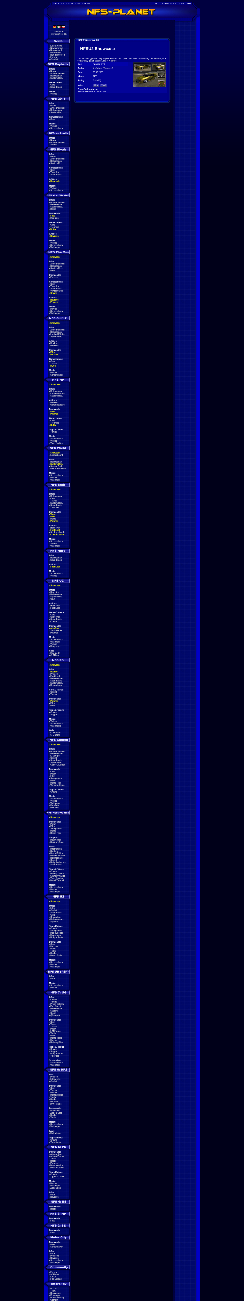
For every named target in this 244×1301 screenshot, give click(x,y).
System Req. (56, 78)
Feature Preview (58, 468)
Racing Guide (57, 874)
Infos (52, 908)
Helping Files (56, 1042)
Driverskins (56, 1104)
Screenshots (56, 128)
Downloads (55, 840)
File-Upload (56, 1279)
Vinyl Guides (56, 878)
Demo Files (55, 783)
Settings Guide (57, 532)
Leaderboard (56, 455)
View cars (107, 68)
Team (53, 1291)
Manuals (54, 218)
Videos (53, 94)
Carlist (53, 692)
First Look (55, 530)
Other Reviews (57, 405)
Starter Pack (56, 466)
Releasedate (56, 76)
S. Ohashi (55, 735)
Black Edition (56, 853)
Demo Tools (56, 955)
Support (54, 714)
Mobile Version (57, 855)
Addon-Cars (56, 1113)
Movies (53, 309)
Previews (54, 1256)
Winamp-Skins (57, 785)
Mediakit (54, 808)
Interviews (55, 1079)
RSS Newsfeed (57, 55)
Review (53, 343)
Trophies (54, 172)
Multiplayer (55, 1133)
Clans (53, 1013)
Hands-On (55, 181)
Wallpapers (55, 726)
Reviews (54, 236)
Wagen (53, 514)
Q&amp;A (55, 1015)
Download (55, 1111)
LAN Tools (55, 1031)
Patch (53, 774)
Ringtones (55, 646)
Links (53, 1277)
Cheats (53, 293)
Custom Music (57, 534)
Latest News (56, 46)
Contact (54, 1300)
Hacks (53, 953)
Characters (55, 917)
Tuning (53, 432)
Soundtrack (56, 87)
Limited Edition (57, 334)
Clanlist (54, 59)
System (54, 851)
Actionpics (55, 1188)
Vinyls (53, 1024)
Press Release (57, 1004)
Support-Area (57, 842)
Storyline (54, 592)
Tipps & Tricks (57, 1177)
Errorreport (55, 1295)
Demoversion (56, 1095)
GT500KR (55, 617)
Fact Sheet (55, 1006)
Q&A (52, 599)
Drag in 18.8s (56, 1054)
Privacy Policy (57, 1297)
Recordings (56, 685)
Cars (52, 85)
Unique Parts (56, 937)
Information (56, 849)
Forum (53, 57)
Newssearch (56, 50)
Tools (53, 951)
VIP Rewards (56, 291)
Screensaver (56, 1247)
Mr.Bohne (97, 68)
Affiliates (54, 1274)
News (53, 71)
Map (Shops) (56, 933)
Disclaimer (55, 1293)
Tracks (53, 363)
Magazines (55, 935)
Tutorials (54, 1056)
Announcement (57, 73)
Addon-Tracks (57, 1156)
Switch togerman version (58, 33)
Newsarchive (56, 48)
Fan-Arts (54, 805)
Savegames (56, 778)
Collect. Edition (57, 765)
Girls (52, 915)
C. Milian (54, 655)
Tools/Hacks (56, 630)
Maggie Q (55, 653)
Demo (53, 209)
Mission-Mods (57, 1168)
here (157, 58)
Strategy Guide (57, 876)
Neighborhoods (58, 862)
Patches (54, 277)
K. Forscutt (55, 732)
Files (52, 216)
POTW (53, 1288)
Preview (54, 302)
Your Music (55, 1142)
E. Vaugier (55, 756)
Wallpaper (55, 247)
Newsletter (55, 52)
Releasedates (57, 678)
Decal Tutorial (57, 880)
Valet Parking (56, 443)
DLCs (53, 229)
